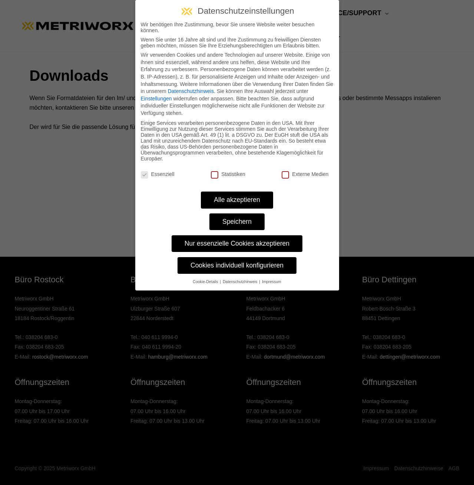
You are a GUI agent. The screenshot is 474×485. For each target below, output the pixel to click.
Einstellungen (156, 99)
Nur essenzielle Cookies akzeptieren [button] (237, 243)
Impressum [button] (271, 281)
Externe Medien (305, 174)
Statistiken (228, 174)
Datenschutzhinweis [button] (240, 281)
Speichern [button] (237, 221)
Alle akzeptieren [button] (237, 199)
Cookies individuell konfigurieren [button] (237, 265)
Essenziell (158, 174)
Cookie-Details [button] (206, 281)
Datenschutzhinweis (191, 91)
